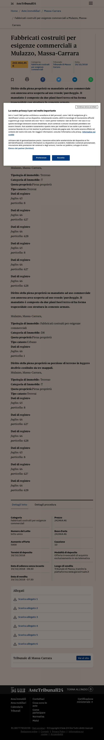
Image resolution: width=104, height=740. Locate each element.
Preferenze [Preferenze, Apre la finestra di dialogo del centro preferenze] (41, 158)
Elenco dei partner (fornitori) (21, 148)
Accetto (61, 158)
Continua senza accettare (87, 107)
